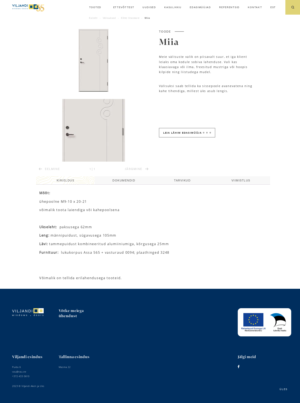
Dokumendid (123, 180)
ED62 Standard (130, 17)
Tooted (95, 7)
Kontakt (255, 7)
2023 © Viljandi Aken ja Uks (28, 386)
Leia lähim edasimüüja (187, 132)
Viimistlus (240, 180)
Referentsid (229, 7)
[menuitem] (273, 7)
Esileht (93, 17)
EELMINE (49, 169)
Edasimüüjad (200, 7)
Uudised (149, 7)
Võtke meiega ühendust (71, 313)
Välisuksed (109, 17)
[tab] (65, 180)
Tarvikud (182, 180)
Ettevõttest (123, 7)
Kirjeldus (65, 180)
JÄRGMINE (136, 169)
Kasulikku (172, 7)
